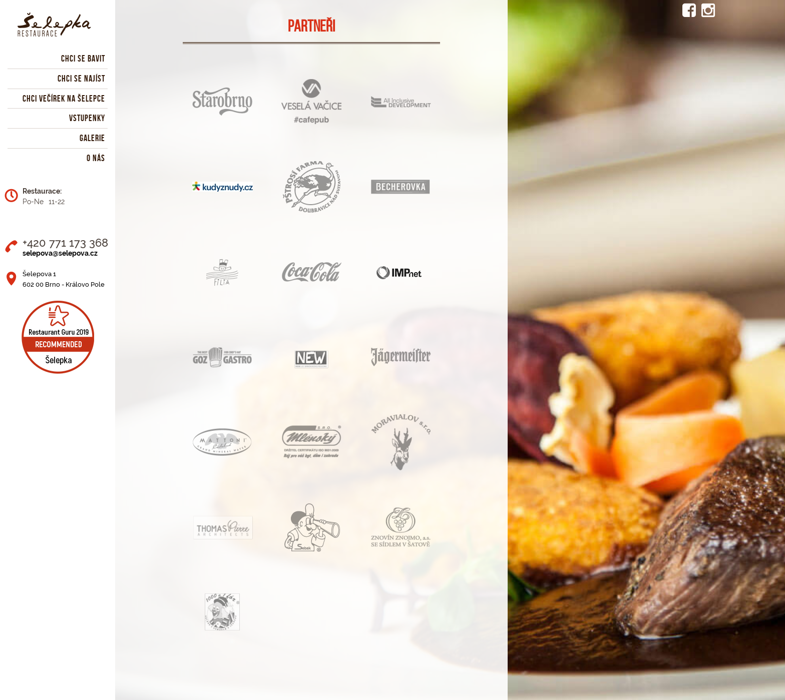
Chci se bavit (83, 59)
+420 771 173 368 (65, 242)
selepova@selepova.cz (60, 253)
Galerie (92, 138)
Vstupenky (87, 118)
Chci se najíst (81, 79)
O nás (96, 158)
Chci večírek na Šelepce (64, 99)
